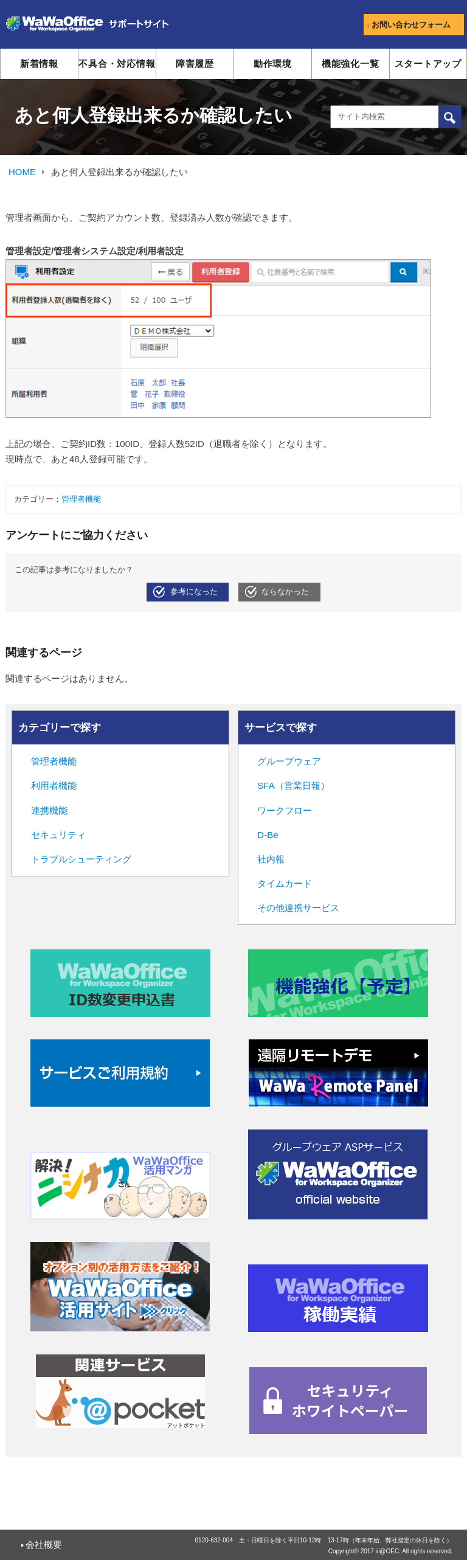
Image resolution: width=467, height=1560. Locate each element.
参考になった (194, 592)
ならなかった (285, 592)
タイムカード (284, 883)
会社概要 (44, 1544)
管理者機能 (81, 499)
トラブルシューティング (81, 859)
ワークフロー (284, 810)
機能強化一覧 (350, 63)
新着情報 (39, 63)
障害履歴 (195, 63)
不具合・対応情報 (116, 63)
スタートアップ (428, 63)
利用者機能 (54, 785)
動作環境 (273, 63)
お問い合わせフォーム (409, 24)
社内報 (271, 859)
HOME (22, 172)
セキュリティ (58, 835)
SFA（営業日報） (293, 785)
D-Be (267, 835)
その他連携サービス (298, 908)
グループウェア (289, 761)
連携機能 (49, 810)
